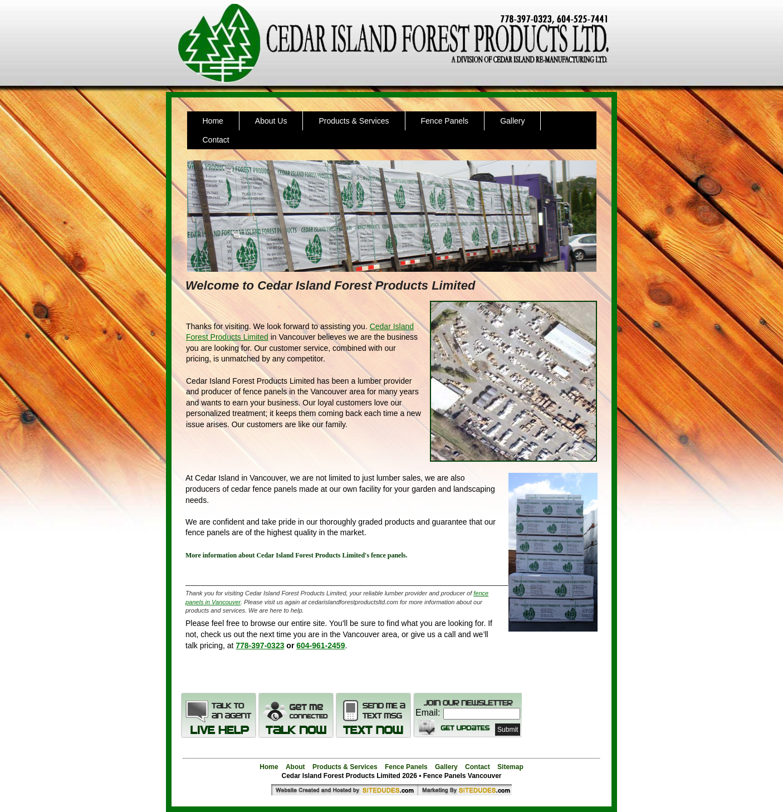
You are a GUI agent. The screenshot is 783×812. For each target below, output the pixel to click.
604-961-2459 (320, 645)
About (295, 767)
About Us (271, 120)
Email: (427, 712)
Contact (216, 139)
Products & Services (354, 120)
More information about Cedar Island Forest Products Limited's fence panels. (296, 555)
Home (213, 120)
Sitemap (510, 767)
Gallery (512, 120)
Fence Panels (445, 120)
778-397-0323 (260, 645)
